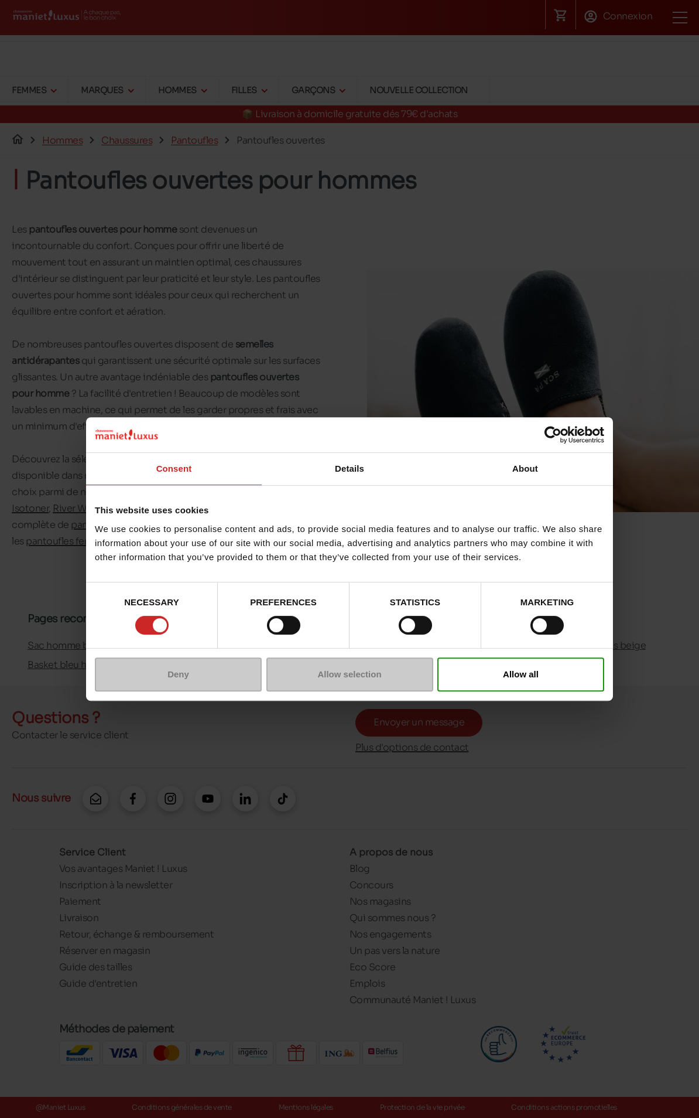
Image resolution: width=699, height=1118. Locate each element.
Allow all (521, 674)
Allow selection (349, 674)
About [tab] (525, 468)
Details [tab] (349, 468)
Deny (178, 674)
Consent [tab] (174, 468)
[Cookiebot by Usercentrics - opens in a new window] (553, 435)
